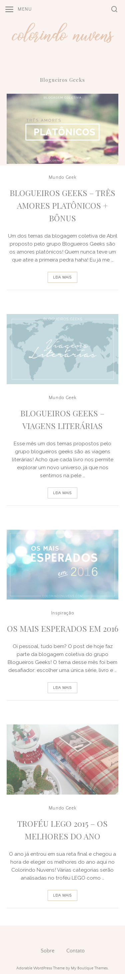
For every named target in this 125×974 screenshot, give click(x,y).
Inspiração (62, 613)
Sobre (47, 951)
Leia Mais (62, 277)
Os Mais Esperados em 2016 (62, 628)
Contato (75, 951)
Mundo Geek (63, 177)
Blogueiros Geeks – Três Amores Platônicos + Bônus (62, 205)
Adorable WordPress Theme (40, 968)
